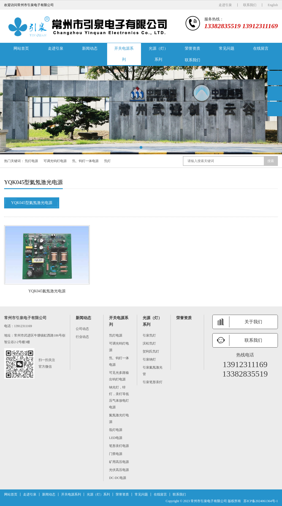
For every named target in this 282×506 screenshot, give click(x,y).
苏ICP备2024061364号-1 (260, 501)
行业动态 (82, 337)
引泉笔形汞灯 (152, 382)
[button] (141, 147)
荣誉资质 (192, 48)
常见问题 (226, 48)
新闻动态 (89, 48)
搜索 (270, 161)
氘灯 (107, 161)
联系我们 (249, 5)
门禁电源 (115, 454)
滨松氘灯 (149, 343)
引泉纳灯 (149, 359)
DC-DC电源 (117, 478)
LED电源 (115, 438)
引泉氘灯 (149, 335)
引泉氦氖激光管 (152, 370)
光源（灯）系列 (158, 54)
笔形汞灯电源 (119, 446)
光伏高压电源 (119, 470)
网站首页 (21, 48)
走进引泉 (225, 5)
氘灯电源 (31, 161)
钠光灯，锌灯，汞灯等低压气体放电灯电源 (119, 397)
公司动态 (82, 329)
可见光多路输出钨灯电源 (119, 376)
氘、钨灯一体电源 (85, 161)
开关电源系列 (124, 54)
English (273, 5)
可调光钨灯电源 (55, 161)
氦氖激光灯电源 (119, 418)
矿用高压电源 (119, 462)
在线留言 (261, 48)
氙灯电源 (115, 430)
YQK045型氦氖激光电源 (32, 203)
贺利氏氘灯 (151, 351)
